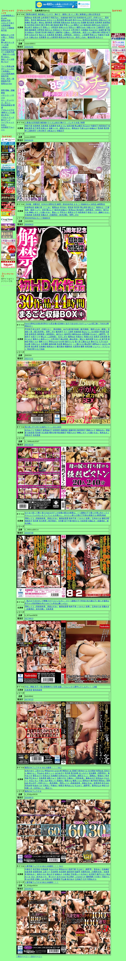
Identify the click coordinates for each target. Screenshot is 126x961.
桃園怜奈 (68, 347)
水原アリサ (35, 337)
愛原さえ (36, 339)
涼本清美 (103, 337)
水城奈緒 (64, 18)
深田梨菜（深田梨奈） (46, 334)
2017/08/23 (29, 618)
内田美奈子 (103, 126)
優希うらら (43, 342)
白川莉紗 (95, 332)
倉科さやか (41, 874)
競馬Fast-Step (6, 84)
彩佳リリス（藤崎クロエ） (99, 212)
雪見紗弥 (28, 786)
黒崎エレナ (91, 430)
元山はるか (93, 30)
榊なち (82, 339)
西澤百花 (86, 20)
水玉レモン (33, 781)
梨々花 (77, 342)
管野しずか (74, 215)
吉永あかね (75, 22)
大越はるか (33, 37)
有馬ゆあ (100, 771)
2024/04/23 (29, 224)
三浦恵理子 (100, 27)
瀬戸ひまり (101, 874)
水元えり (99, 37)
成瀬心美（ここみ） (43, 207)
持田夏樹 (56, 879)
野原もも (93, 35)
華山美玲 (84, 207)
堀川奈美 (90, 22)
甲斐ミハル (68, 25)
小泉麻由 (84, 30)
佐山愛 (27, 344)
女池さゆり (29, 771)
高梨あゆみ (65, 22)
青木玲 (33, 20)
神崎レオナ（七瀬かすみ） (40, 212)
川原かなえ (35, 344)
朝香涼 (61, 786)
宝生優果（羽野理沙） (98, 773)
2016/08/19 (29, 798)
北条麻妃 (42, 347)
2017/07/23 (29, 699)
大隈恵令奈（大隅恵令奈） (92, 872)
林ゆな (41, 22)
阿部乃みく (55, 18)
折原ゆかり (57, 30)
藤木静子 (59, 332)
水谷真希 (62, 872)
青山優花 (78, 126)
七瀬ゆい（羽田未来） (72, 32)
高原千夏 (72, 869)
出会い (4, 125)
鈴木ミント (49, 773)
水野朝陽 (56, 22)
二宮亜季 (85, 35)
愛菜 (61, 25)
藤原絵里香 (63, 518)
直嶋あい (93, 776)
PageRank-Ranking (8, 50)
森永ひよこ (31, 773)
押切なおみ (53, 342)
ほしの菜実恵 (52, 37)
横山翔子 (88, 344)
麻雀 (3, 93)
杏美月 (38, 25)
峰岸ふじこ (45, 339)
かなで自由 (39, 349)
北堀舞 (83, 22)
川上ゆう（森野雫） (98, 334)
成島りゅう (51, 778)
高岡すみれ (96, 25)
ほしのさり (83, 773)
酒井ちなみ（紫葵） (98, 329)
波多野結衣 (29, 207)
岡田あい (102, 781)
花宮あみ (99, 778)
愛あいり (55, 212)
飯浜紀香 (91, 37)
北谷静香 (54, 872)
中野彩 (103, 32)
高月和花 (31, 25)
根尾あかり (51, 347)
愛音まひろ (37, 776)
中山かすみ (53, 869)
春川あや (70, 879)
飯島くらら (77, 781)
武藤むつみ (39, 879)
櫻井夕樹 (96, 32)
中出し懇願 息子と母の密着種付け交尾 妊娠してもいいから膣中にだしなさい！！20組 (61, 687)
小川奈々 (98, 877)
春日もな (48, 30)
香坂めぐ (101, 776)
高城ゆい (60, 781)
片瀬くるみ (43, 781)
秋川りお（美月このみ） (77, 37)
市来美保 (80, 18)
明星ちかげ (71, 433)
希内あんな (69, 786)
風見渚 (57, 210)
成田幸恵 (70, 872)
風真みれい (100, 430)
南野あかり (97, 344)
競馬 (3, 90)
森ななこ (92, 207)
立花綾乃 (78, 879)
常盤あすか (92, 879)
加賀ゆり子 (37, 27)
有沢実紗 (36, 869)
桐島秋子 (28, 521)
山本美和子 (45, 18)
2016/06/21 (29, 889)
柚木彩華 (89, 339)
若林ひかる (63, 27)
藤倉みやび (90, 778)
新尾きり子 (72, 212)
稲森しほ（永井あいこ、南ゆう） (39, 788)
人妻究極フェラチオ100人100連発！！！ (42, 882)
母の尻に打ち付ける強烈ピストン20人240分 (43, 427)
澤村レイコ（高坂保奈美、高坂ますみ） (42, 518)
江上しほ (97, 339)
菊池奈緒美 (37, 690)
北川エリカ (51, 20)
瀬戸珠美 (94, 781)
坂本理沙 (68, 334)
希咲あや (75, 128)
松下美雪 (36, 128)
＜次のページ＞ (35, 956)
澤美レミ (46, 27)
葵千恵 (104, 339)
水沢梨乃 (92, 874)
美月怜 (77, 207)
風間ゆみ (28, 18)
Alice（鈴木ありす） (39, 877)
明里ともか (33, 342)
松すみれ (105, 783)
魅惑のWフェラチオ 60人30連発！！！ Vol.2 (43, 768)
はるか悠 (58, 771)
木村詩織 (88, 347)
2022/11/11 (29, 358)
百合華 (59, 344)
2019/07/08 (29, 533)
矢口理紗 (70, 877)
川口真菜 (45, 433)
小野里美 (54, 27)
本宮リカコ (87, 32)
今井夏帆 (44, 344)
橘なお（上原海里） (49, 337)
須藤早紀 (59, 32)
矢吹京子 (105, 25)
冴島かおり (103, 20)
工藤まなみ (85, 342)
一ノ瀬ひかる (78, 344)
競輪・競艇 (10, 90)
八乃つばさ (103, 342)
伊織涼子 (51, 32)
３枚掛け (5, 47)
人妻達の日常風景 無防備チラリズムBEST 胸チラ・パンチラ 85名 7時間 (55, 123)
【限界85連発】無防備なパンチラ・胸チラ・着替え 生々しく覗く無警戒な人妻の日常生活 (62, 14)
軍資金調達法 (6, 105)
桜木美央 (94, 20)
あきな (105, 344)
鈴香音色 (32, 334)
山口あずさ (59, 773)
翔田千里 (28, 126)
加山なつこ (86, 332)
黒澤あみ (72, 210)
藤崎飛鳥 (90, 877)
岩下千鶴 (68, 521)
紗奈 (44, 210)
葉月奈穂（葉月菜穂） (80, 329)
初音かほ (48, 879)
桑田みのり (67, 344)
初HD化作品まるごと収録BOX (37, 218)
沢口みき (66, 30)
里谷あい (97, 869)
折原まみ (46, 776)
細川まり (60, 334)
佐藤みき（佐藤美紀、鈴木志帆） (55, 215)
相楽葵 (56, 25)
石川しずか (62, 337)
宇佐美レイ (75, 874)
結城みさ (93, 128)
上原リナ (46, 872)
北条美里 (50, 35)
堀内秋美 (48, 22)
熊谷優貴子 (62, 433)
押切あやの (49, 771)
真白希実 (34, 347)
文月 (85, 879)
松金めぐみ (37, 786)
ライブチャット (7, 122)
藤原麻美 (32, 30)
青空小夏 (49, 25)
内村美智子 (81, 430)
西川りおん (77, 20)
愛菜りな (68, 781)
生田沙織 (70, 126)
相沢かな (76, 521)
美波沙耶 (31, 349)
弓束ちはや (84, 128)
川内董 (61, 521)
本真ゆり (31, 32)
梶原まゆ (62, 37)
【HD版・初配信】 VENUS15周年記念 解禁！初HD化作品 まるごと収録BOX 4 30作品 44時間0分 (65, 204)
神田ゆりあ (67, 771)
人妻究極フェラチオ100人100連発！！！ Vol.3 (44, 866)
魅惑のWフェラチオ (33, 791)
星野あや (86, 781)
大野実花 (40, 30)
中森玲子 (101, 35)
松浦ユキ (44, 128)
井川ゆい (63, 207)
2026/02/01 (29, 47)
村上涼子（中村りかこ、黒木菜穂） (48, 329)
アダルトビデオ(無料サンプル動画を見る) (8, 112)
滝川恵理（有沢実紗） (48, 521)
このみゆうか (80, 877)
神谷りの (105, 786)
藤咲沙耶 (105, 518)
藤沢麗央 (60, 347)
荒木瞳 (38, 32)
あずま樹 (67, 329)
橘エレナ (50, 210)
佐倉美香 (28, 872)
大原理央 (76, 347)
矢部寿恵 (98, 22)
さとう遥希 (68, 332)
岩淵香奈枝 (37, 872)
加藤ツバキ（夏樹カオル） (60, 128)
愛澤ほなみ (96, 786)
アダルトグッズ (7, 117)
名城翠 (101, 30)
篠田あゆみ (41, 20)
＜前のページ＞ (22, 956)
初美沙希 (36, 18)
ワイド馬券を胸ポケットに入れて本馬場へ (7, 68)
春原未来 (87, 25)
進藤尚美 (72, 430)
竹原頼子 (38, 430)
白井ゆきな (63, 776)
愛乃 (43, 25)
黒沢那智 (60, 20)
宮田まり (72, 27)
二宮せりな (39, 771)
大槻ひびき (91, 27)
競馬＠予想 (5, 20)
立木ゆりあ (96, 518)
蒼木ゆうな (83, 771)
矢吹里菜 (36, 435)
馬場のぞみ (88, 337)
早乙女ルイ (33, 778)
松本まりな (61, 126)
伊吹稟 (102, 332)
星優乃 (75, 771)
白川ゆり (84, 874)
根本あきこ (104, 433)
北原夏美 (42, 37)
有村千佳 (72, 18)
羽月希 (44, 32)
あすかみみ (61, 877)
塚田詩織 (52, 344)
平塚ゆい (54, 786)
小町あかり (51, 131)
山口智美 (31, 879)
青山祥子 (28, 27)
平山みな (40, 773)
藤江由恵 (68, 20)
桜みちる (42, 35)
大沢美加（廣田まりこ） (78, 776)
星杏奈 (71, 207)
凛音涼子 (28, 435)
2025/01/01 (29, 140)
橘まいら (52, 781)
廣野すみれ (81, 27)
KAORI (62, 342)
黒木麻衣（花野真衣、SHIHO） (68, 35)
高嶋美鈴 (64, 430)
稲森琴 (77, 872)
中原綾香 (44, 869)
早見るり (63, 212)
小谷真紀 (66, 874)
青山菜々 (34, 22)
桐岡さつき (78, 25)
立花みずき (33, 35)
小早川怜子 (75, 30)
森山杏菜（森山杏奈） (69, 339)
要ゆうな (94, 342)
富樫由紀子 (47, 430)
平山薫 (64, 879)
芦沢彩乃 (28, 329)
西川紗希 (74, 773)
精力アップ (5, 120)
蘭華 (82, 347)
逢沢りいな (69, 342)
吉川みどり (29, 430)
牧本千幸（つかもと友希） (80, 518)
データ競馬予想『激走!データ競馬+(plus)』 (8, 54)
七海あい (46, 786)
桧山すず (50, 874)
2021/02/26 (29, 445)
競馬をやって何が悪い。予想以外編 (7, 37)
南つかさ (52, 877)
